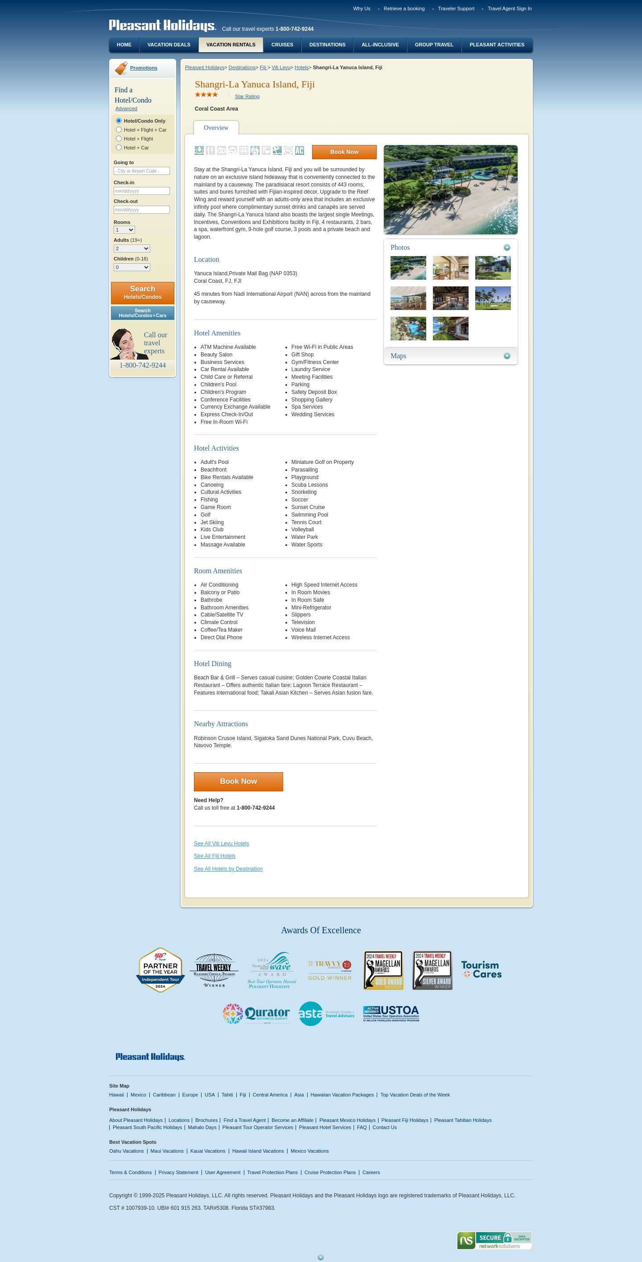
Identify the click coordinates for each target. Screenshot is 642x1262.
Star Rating (247, 96)
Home (124, 44)
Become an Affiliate (292, 1120)
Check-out (126, 201)
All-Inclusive (380, 44)
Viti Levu (281, 67)
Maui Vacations (167, 1151)
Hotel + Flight (138, 138)
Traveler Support (456, 8)
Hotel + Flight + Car (145, 129)
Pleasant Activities (497, 44)
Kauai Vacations (208, 1151)
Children (131, 258)
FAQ (362, 1127)
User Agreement (223, 1172)
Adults (128, 240)
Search (143, 292)
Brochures (206, 1120)
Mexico (138, 1094)
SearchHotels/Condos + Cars (143, 313)
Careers (371, 1172)
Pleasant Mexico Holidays (347, 1120)
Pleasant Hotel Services (325, 1127)
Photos (400, 247)
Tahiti (227, 1094)
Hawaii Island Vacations (258, 1151)
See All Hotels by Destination (228, 869)
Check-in (124, 182)
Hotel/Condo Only (144, 121)
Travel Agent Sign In (510, 8)
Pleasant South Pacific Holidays (147, 1127)
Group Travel (434, 44)
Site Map (119, 1085)
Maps (399, 356)
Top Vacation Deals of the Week (415, 1094)
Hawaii (116, 1094)
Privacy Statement (178, 1172)
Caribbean (164, 1094)
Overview (216, 127)
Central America (270, 1094)
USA (210, 1094)
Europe (190, 1094)
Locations (179, 1120)
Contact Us (385, 1127)
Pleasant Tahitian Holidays (463, 1120)
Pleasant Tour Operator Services (257, 1127)
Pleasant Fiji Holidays (405, 1120)
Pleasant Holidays (204, 67)
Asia (299, 1094)
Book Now (344, 152)
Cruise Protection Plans (330, 1172)
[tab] (451, 247)
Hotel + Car (136, 147)
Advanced (126, 108)
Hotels (302, 67)
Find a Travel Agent (244, 1120)
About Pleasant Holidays (136, 1120)
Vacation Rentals (230, 44)
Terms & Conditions (130, 1172)
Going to (124, 162)
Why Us (361, 8)
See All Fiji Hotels (214, 856)
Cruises (282, 44)
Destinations (327, 44)
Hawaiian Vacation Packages (342, 1094)
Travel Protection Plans (272, 1172)
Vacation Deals (169, 44)
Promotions (143, 67)
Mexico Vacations (310, 1151)
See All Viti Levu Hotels (221, 843)
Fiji (264, 67)
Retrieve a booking (404, 8)
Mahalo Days (202, 1127)
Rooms (122, 222)
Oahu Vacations (126, 1151)
